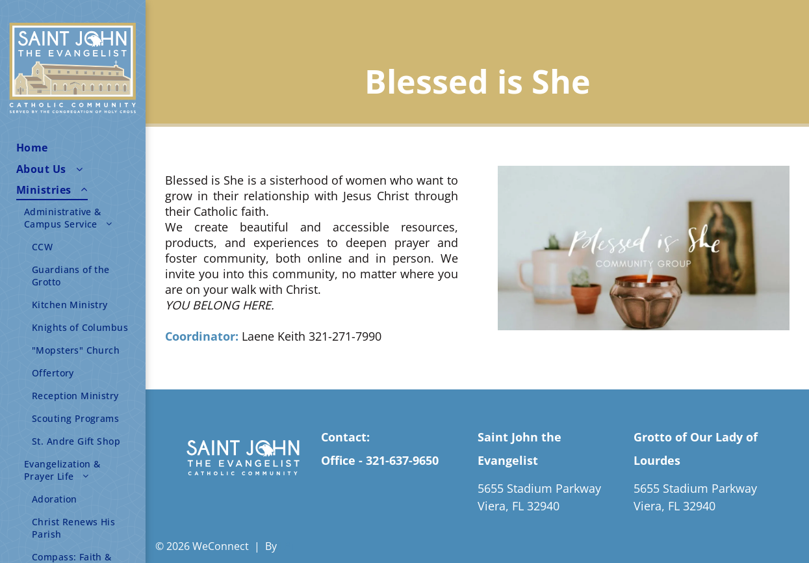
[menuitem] (77, 147)
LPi (286, 546)
